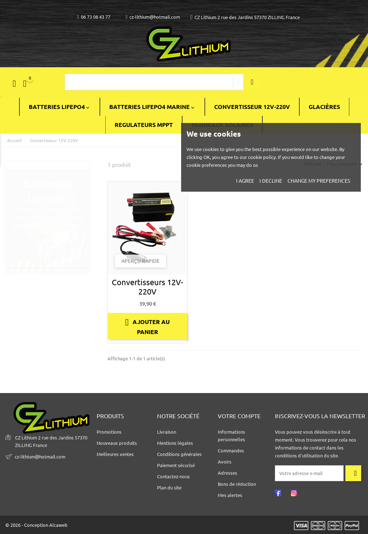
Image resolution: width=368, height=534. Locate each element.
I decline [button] (270, 181)
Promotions (109, 431)
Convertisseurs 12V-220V (147, 287)
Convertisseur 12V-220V (252, 107)
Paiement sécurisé (176, 465)
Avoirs (224, 461)
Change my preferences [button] (319, 181)
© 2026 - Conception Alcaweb (36, 525)
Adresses (227, 472)
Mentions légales (175, 443)
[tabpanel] (47, 217)
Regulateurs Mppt (144, 125)
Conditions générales (179, 454)
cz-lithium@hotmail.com (153, 17)
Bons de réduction (237, 484)
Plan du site (169, 487)
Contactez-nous (173, 476)
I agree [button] (245, 181)
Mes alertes (230, 495)
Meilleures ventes (115, 454)
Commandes (231, 450)
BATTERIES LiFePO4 (60, 107)
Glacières (324, 107)
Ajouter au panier (147, 326)
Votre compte (239, 416)
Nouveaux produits (117, 443)
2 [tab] (85, 231)
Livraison (166, 431)
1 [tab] (85, 210)
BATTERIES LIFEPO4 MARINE (152, 107)
